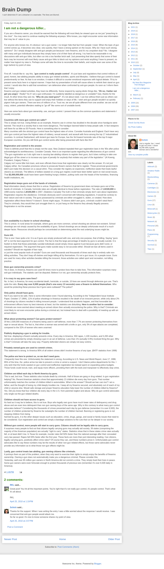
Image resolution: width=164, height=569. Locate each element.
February (137, 98)
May (135, 76)
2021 (133, 27)
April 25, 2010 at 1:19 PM (21, 501)
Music (149, 217)
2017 (133, 38)
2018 (133, 34)
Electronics (151, 192)
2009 (133, 103)
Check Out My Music (136, 123)
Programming (152, 234)
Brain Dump (16, 9)
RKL (12, 485)
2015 (133, 45)
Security (150, 240)
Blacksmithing (153, 177)
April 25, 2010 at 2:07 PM (21, 521)
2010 (133, 62)
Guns (149, 200)
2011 (133, 59)
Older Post (114, 539)
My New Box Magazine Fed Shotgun (142, 84)
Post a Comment (15, 527)
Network (150, 221)
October (136, 65)
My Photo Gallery (135, 127)
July (135, 72)
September (137, 69)
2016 (133, 41)
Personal (151, 226)
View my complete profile (138, 155)
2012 (133, 55)
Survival (150, 245)
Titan (149, 249)
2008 (133, 106)
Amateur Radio (153, 171)
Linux (149, 205)
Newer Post (10, 539)
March (136, 95)
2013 (133, 52)
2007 (133, 110)
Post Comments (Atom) (68, 547)
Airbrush (150, 166)
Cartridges (151, 188)
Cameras (151, 183)
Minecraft (151, 209)
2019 (133, 31)
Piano (149, 230)
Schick (13, 507)
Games (150, 196)
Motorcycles (152, 213)
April (135, 79)
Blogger (97, 564)
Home (62, 539)
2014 (133, 48)
